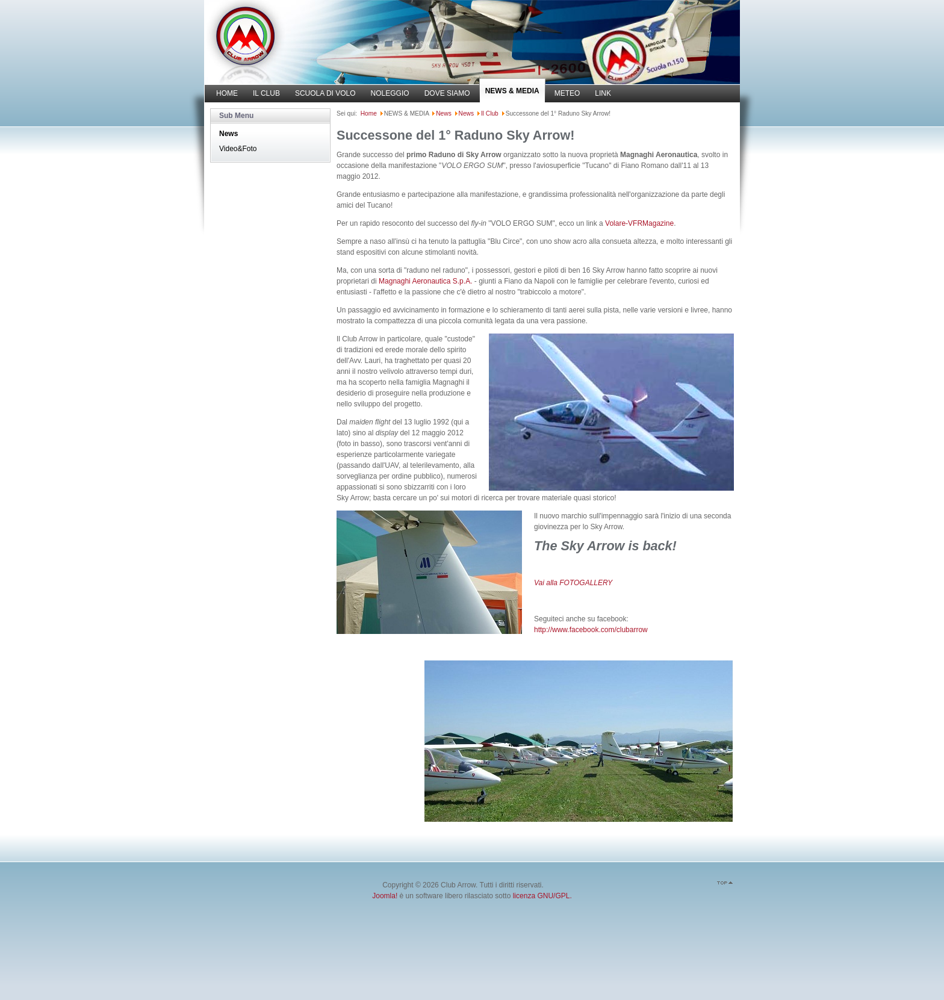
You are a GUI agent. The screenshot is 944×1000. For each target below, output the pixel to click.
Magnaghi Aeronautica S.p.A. (425, 281)
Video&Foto (238, 148)
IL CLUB (266, 93)
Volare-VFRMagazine (639, 223)
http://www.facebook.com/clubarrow (591, 630)
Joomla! (384, 896)
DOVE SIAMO (447, 93)
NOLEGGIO (390, 93)
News (228, 133)
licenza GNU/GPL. (542, 896)
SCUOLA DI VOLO (325, 93)
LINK (603, 93)
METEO (567, 93)
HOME (227, 93)
